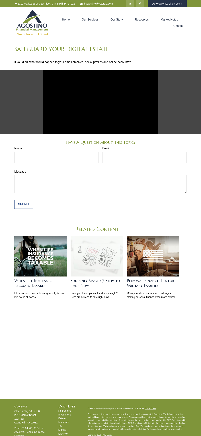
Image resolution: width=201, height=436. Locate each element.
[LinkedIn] (130, 3)
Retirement (64, 410)
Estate (62, 418)
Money (62, 429)
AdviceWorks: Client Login (167, 3)
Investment (64, 414)
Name (18, 148)
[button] (66, 19)
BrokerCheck (150, 408)
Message (20, 171)
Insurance (63, 422)
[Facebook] (140, 3)
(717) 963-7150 (31, 411)
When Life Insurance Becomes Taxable (33, 283)
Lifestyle (63, 433)
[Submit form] (23, 204)
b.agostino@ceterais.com (96, 3)
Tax (60, 426)
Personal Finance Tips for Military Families (150, 283)
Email (106, 148)
